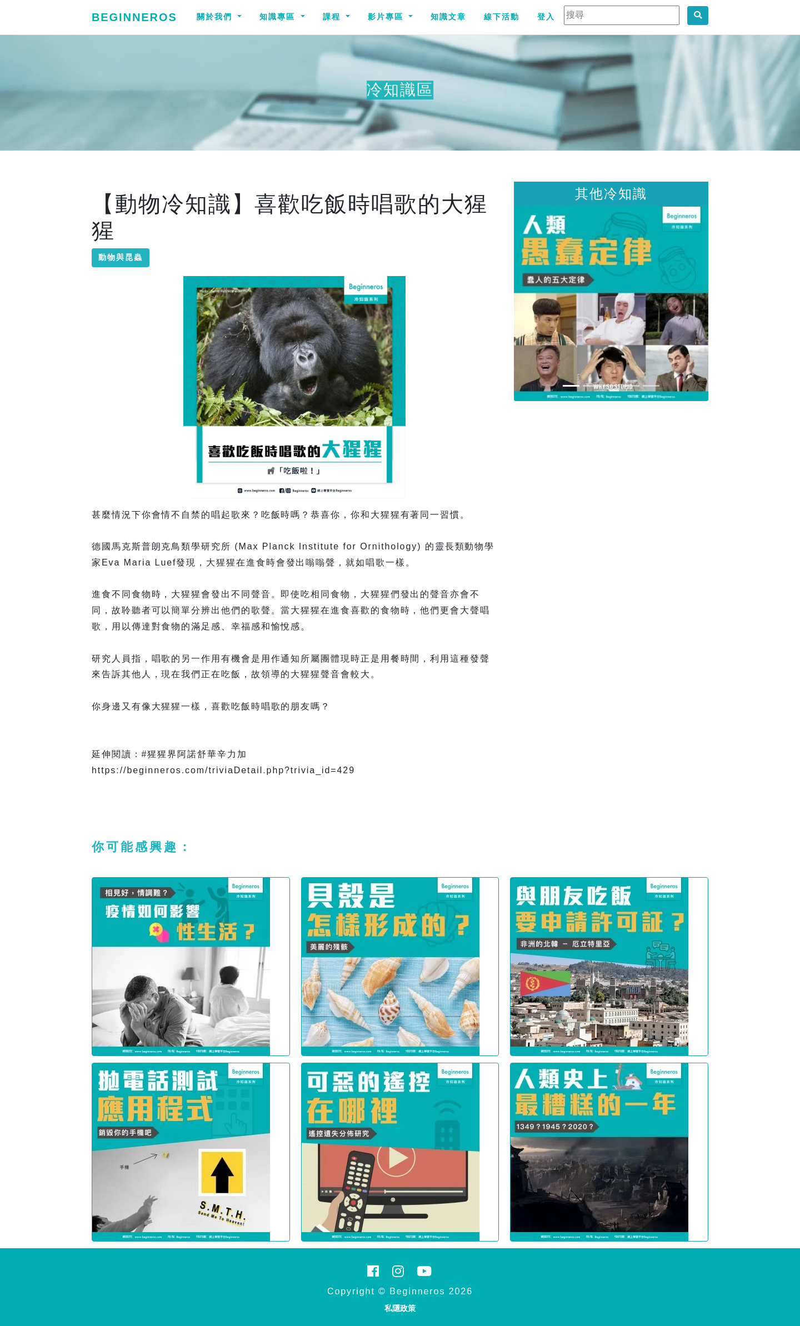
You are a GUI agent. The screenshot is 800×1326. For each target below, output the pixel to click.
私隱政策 (400, 1308)
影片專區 (387, 16)
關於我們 (216, 16)
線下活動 (501, 16)
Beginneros (134, 17)
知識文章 (448, 16)
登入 (546, 16)
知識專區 (278, 16)
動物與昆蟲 (120, 257)
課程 (333, 16)
